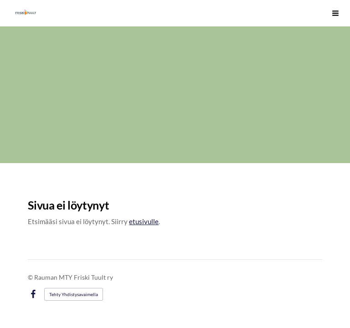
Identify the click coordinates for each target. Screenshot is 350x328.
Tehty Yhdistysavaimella (73, 294)
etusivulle (144, 221)
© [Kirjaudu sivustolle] (31, 277)
